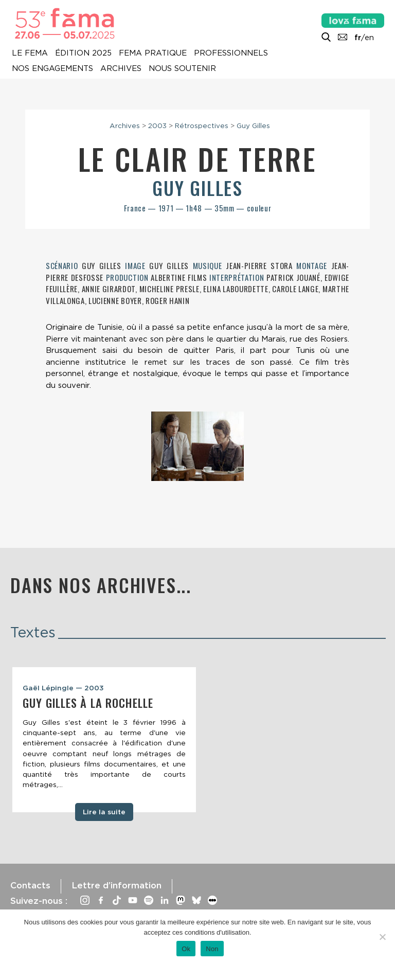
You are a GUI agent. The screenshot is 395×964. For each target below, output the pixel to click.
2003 (157, 125)
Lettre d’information (116, 885)
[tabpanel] (104, 739)
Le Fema (30, 53)
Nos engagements (52, 68)
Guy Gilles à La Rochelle (88, 702)
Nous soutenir (182, 68)
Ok (186, 949)
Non (212, 949)
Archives (120, 68)
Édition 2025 (83, 53)
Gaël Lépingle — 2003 (63, 688)
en (369, 37)
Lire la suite (104, 812)
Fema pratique (153, 53)
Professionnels (231, 53)
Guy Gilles (253, 125)
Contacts (30, 885)
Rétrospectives (201, 125)
